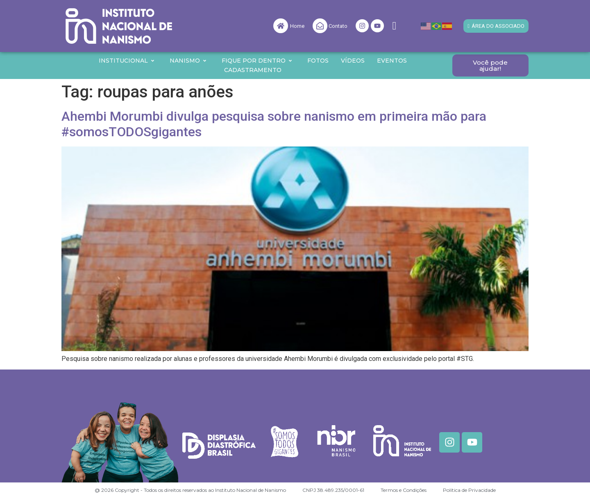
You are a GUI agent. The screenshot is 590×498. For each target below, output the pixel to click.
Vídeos (353, 60)
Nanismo (188, 60)
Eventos (392, 60)
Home (297, 26)
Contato (338, 26)
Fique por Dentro (257, 60)
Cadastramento (252, 70)
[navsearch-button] (394, 26)
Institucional (127, 60)
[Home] (280, 25)
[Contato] (320, 25)
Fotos (318, 60)
